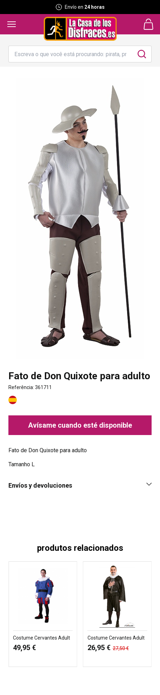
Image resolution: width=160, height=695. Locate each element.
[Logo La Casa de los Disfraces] (80, 29)
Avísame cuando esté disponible (80, 425)
